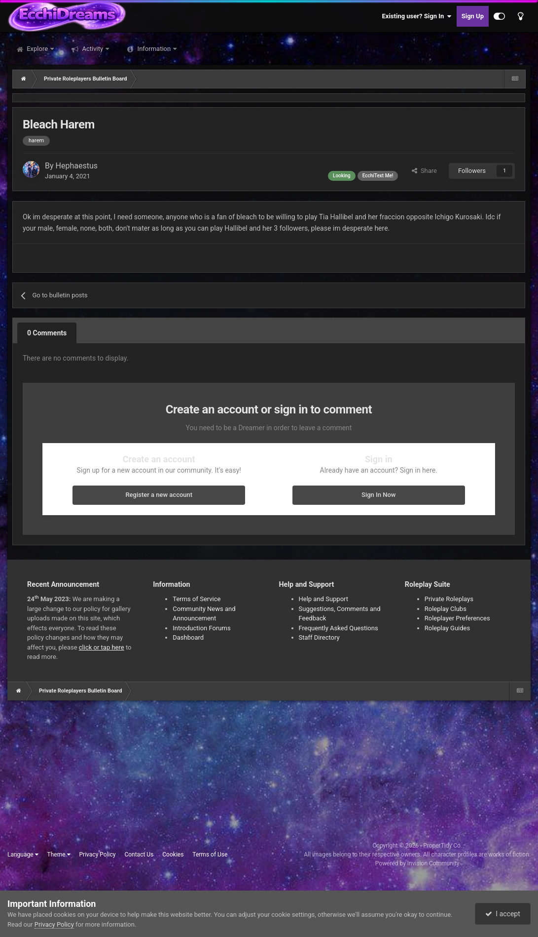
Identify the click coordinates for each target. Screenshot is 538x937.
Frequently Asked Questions (338, 628)
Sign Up (473, 16)
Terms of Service (196, 599)
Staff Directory (319, 637)
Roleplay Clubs (445, 608)
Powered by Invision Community (417, 863)
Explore (37, 48)
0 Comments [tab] (47, 333)
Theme (59, 854)
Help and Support (324, 599)
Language (22, 854)
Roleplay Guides (447, 628)
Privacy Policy (97, 854)
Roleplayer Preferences (457, 618)
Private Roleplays (449, 599)
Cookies (172, 854)
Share (424, 170)
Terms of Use (209, 854)
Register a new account (158, 494)
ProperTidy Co (442, 845)
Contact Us (138, 854)
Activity (92, 48)
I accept (502, 914)
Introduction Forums (201, 628)
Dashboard (188, 637)
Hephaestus (77, 165)
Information (154, 48)
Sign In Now (378, 494)
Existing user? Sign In (417, 16)
